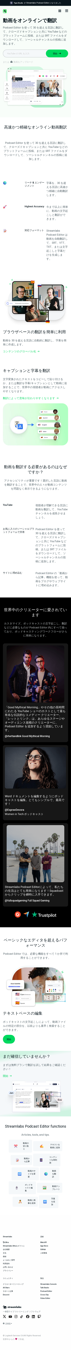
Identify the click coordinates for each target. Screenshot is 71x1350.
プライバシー (8, 1271)
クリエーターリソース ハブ (13, 1284)
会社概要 (6, 1249)
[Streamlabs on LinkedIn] (34, 1316)
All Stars (6, 1288)
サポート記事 (8, 1291)
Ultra (6, 1242)
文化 (4, 1253)
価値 (4, 1256)
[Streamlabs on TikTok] (22, 1316)
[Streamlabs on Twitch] (40, 1316)
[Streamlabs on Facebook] (28, 1316)
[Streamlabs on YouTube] (11, 1316)
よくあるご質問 (9, 1260)
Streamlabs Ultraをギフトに (14, 1246)
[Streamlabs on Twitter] (5, 1316)
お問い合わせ (8, 1267)
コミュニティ (8, 1278)
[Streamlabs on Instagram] (16, 1316)
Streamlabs (7, 1237)
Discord (6, 1295)
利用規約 (6, 1264)
